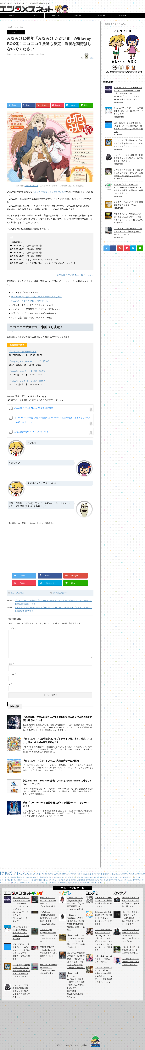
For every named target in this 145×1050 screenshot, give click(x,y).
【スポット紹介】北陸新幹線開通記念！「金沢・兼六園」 (130, 962)
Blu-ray (55, 593)
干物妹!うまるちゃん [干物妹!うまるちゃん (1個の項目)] (44, 880)
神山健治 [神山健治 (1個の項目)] (10, 880)
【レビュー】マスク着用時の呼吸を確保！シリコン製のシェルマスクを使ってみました (128, 158)
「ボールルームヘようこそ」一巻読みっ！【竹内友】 (103, 959)
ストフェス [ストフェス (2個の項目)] (114, 874)
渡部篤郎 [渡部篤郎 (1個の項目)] (82, 880)
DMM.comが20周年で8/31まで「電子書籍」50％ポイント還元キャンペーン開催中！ (103, 918)
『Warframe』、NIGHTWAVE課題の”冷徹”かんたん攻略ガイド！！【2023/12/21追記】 (48, 918)
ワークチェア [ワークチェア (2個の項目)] (76, 874)
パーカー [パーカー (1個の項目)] (55, 880)
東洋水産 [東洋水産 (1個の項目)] (71, 882)
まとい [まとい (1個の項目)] (134, 877)
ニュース (33, 15)
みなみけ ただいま (31, 186)
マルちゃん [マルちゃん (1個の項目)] (63, 882)
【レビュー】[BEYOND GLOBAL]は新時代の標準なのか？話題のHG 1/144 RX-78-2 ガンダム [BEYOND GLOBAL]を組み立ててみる (76, 985)
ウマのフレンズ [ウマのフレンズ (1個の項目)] (138, 880)
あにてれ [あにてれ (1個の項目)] (3, 882)
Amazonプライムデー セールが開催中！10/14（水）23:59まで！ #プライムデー (128, 111)
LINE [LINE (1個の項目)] (125, 877)
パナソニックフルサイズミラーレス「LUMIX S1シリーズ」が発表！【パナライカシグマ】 (130, 918)
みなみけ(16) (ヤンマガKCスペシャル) (31, 432)
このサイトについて (71, 1045)
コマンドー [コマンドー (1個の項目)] (100, 877)
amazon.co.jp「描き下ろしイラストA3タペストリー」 (36, 296)
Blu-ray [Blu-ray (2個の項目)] (136, 874)
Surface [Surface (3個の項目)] (48, 873)
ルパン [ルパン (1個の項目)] (4, 880)
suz (91, 58)
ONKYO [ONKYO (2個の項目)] (124, 874)
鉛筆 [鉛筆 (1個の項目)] (71, 877)
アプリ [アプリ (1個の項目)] (111, 880)
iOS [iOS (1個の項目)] (19, 880)
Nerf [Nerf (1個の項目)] (15, 880)
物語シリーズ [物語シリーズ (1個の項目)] (21, 877)
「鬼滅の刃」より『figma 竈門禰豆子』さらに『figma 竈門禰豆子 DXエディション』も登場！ (76, 903)
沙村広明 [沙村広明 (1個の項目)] (89, 882)
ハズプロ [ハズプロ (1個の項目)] (36, 877)
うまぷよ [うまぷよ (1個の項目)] (96, 882)
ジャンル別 (100, 15)
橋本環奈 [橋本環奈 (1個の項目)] (89, 880)
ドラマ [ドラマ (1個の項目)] (38, 882)
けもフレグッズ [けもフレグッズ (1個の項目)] (12, 882)
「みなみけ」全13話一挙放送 (22, 351)
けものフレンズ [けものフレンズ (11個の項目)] (14, 873)
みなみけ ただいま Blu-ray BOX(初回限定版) (33, 408)
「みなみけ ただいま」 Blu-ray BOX (49, 192)
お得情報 (122, 15)
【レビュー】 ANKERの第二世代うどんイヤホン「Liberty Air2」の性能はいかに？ (128, 231)
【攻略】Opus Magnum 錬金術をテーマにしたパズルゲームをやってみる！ (48, 935)
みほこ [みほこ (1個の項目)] (129, 877)
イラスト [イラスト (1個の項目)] (50, 877)
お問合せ (85, 1045)
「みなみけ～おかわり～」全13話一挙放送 (29, 361)
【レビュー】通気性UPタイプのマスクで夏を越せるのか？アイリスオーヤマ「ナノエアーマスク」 (128, 143)
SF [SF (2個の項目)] (68, 874)
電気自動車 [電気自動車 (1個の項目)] (57, 877)
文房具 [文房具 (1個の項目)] (81, 877)
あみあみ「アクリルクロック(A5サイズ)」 (31, 301)
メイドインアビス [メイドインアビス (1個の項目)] (102, 880)
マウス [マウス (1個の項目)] (33, 882)
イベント (78, 15)
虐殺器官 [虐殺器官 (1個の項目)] (29, 877)
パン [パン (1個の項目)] (125, 880)
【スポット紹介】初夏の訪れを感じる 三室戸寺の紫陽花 (130, 950)
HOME (59, 1045)
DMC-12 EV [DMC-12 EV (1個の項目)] (88, 877)
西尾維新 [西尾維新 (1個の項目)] (13, 877)
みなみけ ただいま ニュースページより (75, 275)
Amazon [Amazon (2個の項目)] (62, 874)
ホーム (11, 15)
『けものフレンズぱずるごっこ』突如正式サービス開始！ (52, 760)
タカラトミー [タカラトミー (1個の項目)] (4, 877)
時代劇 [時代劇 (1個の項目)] (77, 882)
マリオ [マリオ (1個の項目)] (76, 877)
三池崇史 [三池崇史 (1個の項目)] (83, 882)
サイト (11, 684)
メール (11, 674)
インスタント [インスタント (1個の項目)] (54, 882)
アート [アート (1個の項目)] (120, 877)
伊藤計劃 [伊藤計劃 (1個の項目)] (43, 877)
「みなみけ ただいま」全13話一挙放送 (27, 381)
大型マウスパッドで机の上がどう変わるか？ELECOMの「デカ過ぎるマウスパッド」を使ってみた (128, 217)
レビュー (55, 15)
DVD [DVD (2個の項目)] (142, 874)
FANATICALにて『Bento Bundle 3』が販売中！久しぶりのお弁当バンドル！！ (48, 953)
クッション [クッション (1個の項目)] (24, 880)
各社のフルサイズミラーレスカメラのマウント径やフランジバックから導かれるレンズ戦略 (130, 935)
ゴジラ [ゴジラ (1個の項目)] (61, 880)
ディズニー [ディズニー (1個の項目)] (65, 877)
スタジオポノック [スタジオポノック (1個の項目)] (24, 882)
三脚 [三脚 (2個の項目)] (56, 874)
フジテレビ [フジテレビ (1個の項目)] (74, 880)
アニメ (22, 593)
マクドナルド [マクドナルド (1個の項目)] (119, 880)
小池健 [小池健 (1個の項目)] (115, 877)
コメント (12, 628)
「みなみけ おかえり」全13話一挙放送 (27, 371)
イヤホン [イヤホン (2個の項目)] (104, 874)
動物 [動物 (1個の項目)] (94, 880)
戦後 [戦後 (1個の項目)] (94, 877)
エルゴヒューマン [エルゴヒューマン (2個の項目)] (91, 874)
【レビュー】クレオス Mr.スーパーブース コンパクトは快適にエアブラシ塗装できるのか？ (76, 941)
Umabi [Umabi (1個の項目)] (130, 880)
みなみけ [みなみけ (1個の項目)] (67, 880)
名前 (11, 664)
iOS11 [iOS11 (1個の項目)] (102, 882)
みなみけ (63, 593)
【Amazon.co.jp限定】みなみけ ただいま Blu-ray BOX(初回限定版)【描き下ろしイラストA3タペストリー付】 (52, 420)
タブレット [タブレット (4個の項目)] (37, 873)
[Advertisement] (50, 80)
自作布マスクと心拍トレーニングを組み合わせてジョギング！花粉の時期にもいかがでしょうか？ (128, 173)
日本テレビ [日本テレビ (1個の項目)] (45, 882)
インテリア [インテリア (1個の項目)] (33, 880)
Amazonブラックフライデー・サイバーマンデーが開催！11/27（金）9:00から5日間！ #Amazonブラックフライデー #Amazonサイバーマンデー (128, 93)
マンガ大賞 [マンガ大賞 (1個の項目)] (108, 877)
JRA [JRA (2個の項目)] (131, 874)
